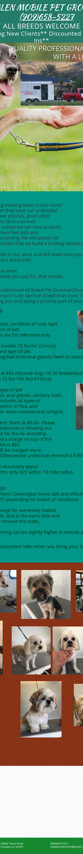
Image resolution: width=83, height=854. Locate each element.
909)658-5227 (48, 16)
